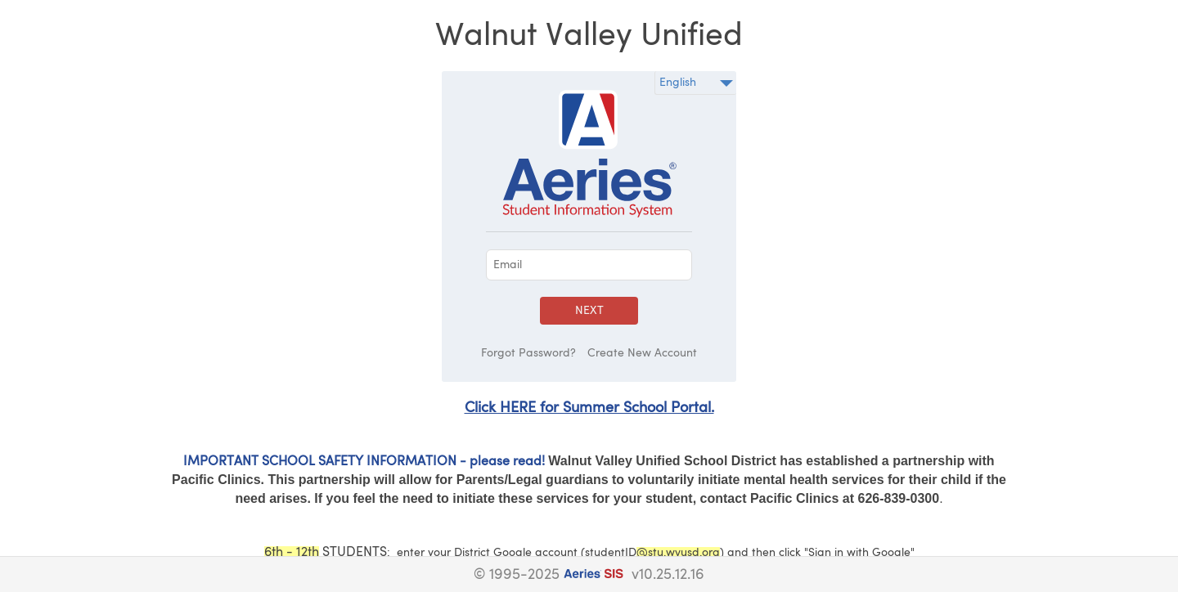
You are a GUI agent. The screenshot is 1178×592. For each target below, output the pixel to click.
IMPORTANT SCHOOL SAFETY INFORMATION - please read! (364, 462)
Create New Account (642, 353)
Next (589, 310)
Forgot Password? (528, 353)
